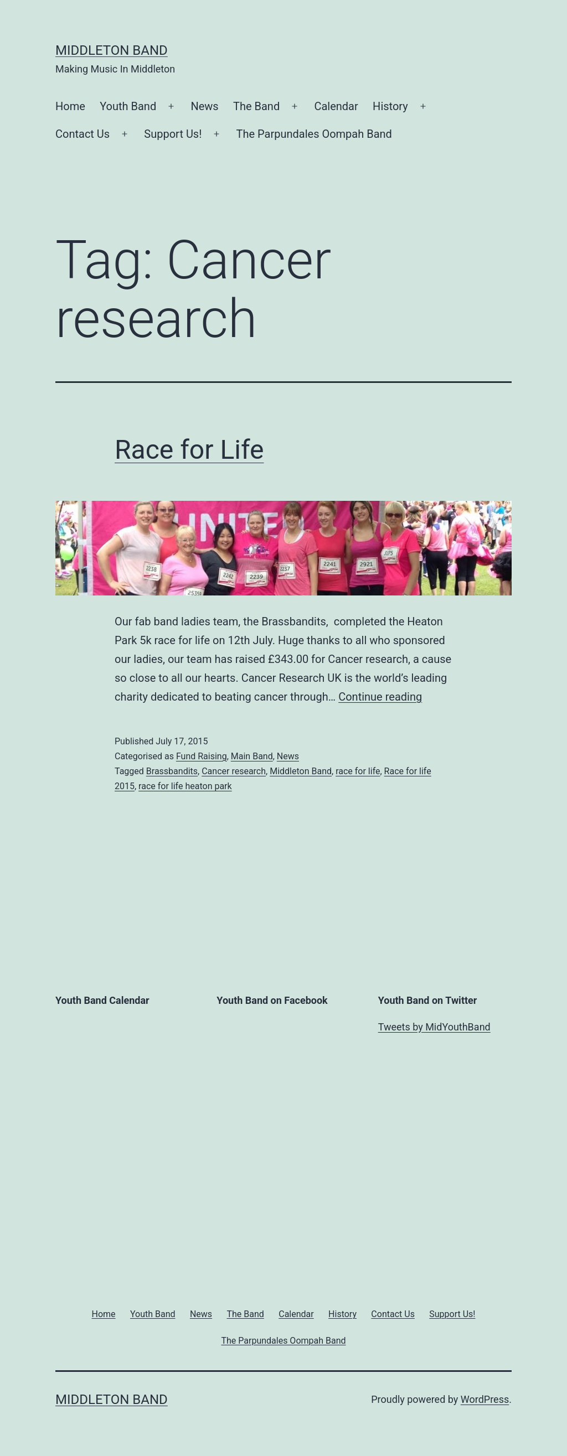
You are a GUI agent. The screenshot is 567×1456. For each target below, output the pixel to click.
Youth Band (128, 106)
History (390, 106)
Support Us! (173, 134)
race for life (358, 771)
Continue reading (380, 696)
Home (70, 106)
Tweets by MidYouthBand (434, 1027)
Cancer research (234, 771)
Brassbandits (172, 771)
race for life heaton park (185, 786)
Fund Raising (201, 756)
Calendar (336, 106)
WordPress (485, 1399)
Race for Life (189, 449)
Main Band (252, 756)
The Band (256, 106)
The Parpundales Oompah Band (314, 134)
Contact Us (82, 134)
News (204, 106)
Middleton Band (111, 50)
